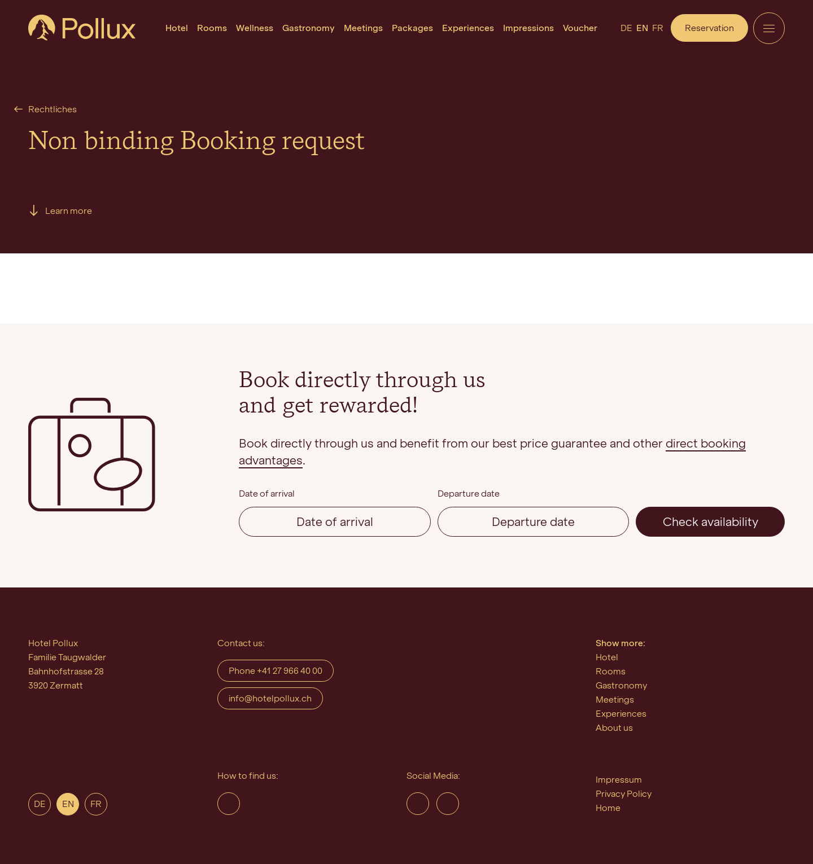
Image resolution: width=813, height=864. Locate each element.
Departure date (469, 493)
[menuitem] (176, 28)
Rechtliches (52, 109)
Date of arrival (267, 493)
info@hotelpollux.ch (270, 698)
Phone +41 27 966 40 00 (275, 670)
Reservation (709, 28)
